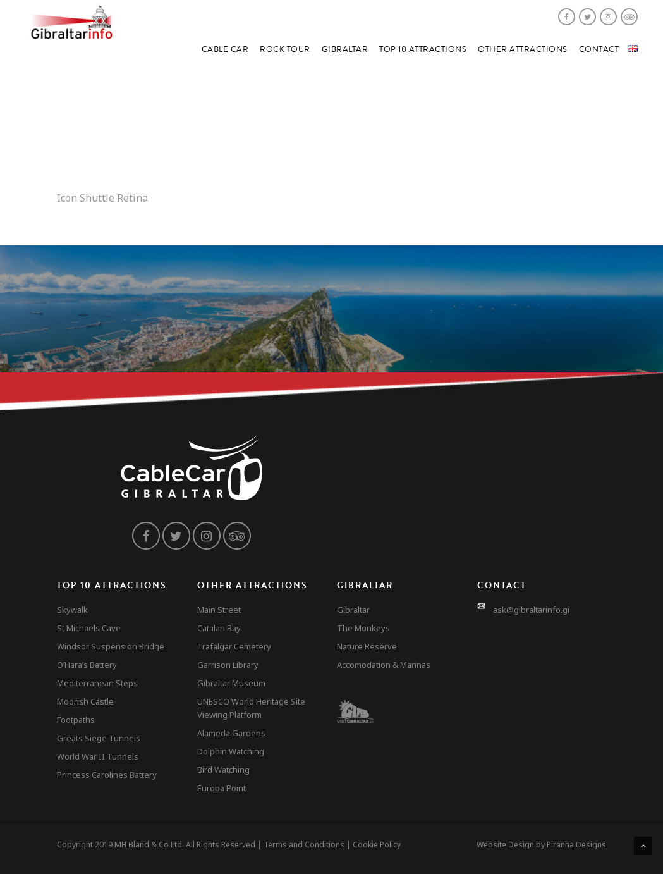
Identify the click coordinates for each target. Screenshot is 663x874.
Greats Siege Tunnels (98, 738)
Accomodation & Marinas (383, 664)
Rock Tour (285, 49)
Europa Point (221, 788)
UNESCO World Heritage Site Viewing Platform (251, 708)
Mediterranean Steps (97, 683)
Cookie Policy (377, 844)
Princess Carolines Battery (107, 774)
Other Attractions (523, 49)
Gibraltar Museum (231, 683)
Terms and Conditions (304, 844)
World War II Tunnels (97, 756)
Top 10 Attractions (422, 49)
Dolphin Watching (230, 751)
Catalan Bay (219, 628)
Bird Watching (223, 769)
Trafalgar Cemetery (234, 646)
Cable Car (225, 49)
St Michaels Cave (89, 628)
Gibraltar (345, 49)
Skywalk (72, 609)
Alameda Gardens (231, 733)
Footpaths (76, 719)
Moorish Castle (85, 701)
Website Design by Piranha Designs (541, 844)
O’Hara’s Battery (87, 664)
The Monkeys (363, 628)
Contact (599, 49)
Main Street (219, 609)
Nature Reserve (367, 646)
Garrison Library (228, 664)
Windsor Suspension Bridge (110, 646)
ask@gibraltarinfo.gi (531, 609)
